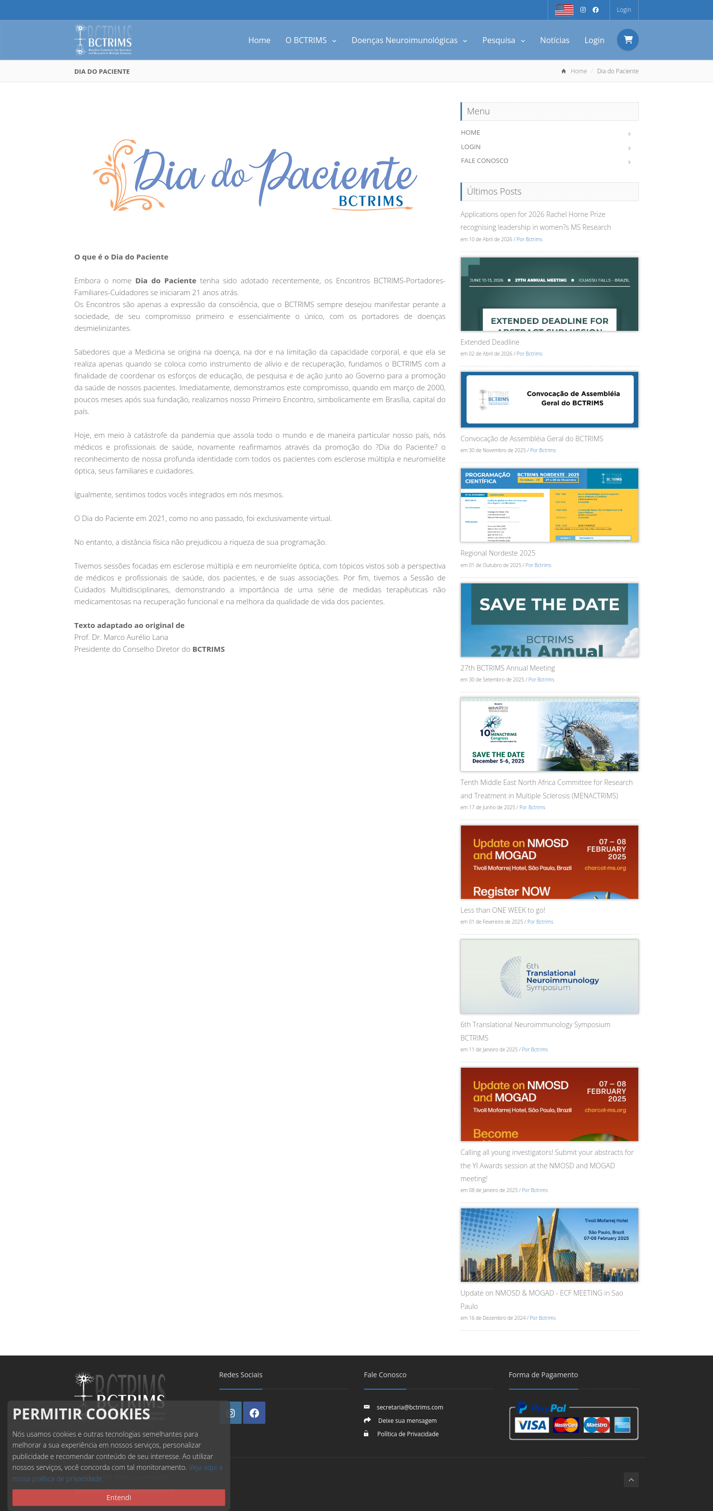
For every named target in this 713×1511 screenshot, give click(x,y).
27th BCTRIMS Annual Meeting (507, 668)
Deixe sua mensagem (407, 1420)
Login (624, 9)
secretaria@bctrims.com (410, 1407)
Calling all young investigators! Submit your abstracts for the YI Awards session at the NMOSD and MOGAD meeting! (547, 1165)
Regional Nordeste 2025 (497, 553)
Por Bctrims (529, 239)
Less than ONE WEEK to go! (502, 910)
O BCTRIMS (311, 40)
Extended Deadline (489, 342)
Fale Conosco (485, 160)
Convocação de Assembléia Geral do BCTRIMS (531, 438)
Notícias (555, 40)
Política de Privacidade (407, 1434)
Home (259, 40)
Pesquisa (503, 40)
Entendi (118, 1497)
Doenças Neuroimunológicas (409, 40)
